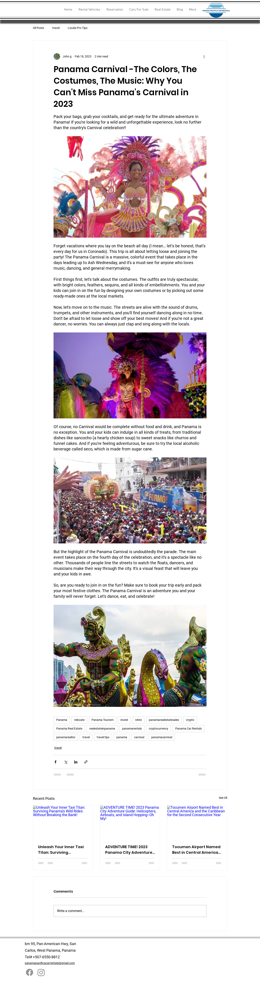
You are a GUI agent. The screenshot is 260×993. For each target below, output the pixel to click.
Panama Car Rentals (188, 728)
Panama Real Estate (69, 728)
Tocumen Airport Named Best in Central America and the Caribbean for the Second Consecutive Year (196, 849)
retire (138, 720)
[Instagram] (41, 972)
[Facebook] (29, 972)
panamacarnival (161, 737)
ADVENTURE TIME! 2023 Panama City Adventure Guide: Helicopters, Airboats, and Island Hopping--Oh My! (128, 849)
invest (124, 720)
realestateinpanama (102, 728)
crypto (190, 720)
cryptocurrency (158, 728)
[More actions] (204, 56)
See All (223, 797)
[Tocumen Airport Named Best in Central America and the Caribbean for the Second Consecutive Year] (197, 822)
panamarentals (132, 728)
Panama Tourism (102, 720)
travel (56, 28)
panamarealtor (65, 737)
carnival (139, 737)
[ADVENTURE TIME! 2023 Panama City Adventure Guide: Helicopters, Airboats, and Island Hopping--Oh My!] (130, 822)
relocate (79, 720)
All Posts (38, 28)
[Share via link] (86, 762)
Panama (61, 720)
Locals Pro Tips (77, 28)
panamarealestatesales (164, 720)
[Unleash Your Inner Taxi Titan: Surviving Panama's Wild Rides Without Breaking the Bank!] (63, 822)
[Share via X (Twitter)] (66, 762)
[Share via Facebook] (55, 762)
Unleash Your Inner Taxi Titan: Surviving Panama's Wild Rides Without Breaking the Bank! (61, 849)
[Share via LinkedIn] (76, 762)
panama (121, 737)
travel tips (103, 737)
